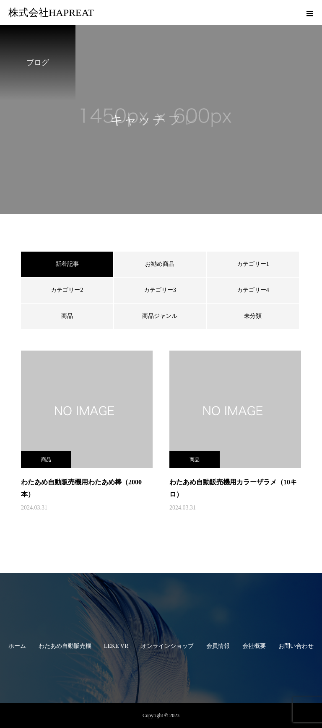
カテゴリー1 (253, 264)
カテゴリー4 (253, 290)
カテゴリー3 (160, 290)
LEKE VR (116, 646)
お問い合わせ (296, 646)
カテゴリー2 (67, 290)
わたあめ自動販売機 (65, 646)
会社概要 (254, 646)
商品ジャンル (159, 316)
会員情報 (218, 646)
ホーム (17, 646)
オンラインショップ (167, 646)
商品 (67, 316)
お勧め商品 (159, 264)
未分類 (253, 316)
